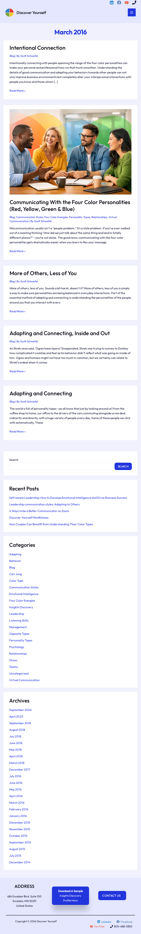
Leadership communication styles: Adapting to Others (44, 505)
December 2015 (19, 823)
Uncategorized (19, 674)
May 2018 (15, 751)
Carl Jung (15, 575)
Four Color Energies (56, 218)
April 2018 (16, 757)
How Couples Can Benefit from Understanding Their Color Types (51, 525)
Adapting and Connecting (41, 394)
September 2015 (20, 843)
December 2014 (19, 863)
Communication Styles (29, 218)
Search (13, 461)
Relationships (99, 218)
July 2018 (15, 737)
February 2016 (18, 810)
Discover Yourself (35, 13)
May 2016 (15, 790)
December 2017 (19, 770)
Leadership (16, 615)
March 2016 (16, 804)
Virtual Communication (24, 681)
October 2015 (18, 837)
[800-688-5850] (134, 3)
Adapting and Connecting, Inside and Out (60, 334)
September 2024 (20, 711)
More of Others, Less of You (43, 274)
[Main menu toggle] (131, 13)
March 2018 (16, 764)
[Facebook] (119, 3)
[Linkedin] (112, 3)
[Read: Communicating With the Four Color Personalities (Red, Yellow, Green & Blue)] (70, 152)
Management (18, 628)
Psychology (16, 648)
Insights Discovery (21, 608)
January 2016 (18, 817)
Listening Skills (18, 621)
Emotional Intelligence (24, 595)
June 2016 (15, 784)
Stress (13, 661)
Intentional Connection (38, 48)
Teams (13, 668)
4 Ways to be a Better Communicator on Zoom (39, 512)
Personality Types (79, 218)
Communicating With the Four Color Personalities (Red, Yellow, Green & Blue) (70, 206)
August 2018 (17, 731)
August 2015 (17, 850)
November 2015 (19, 830)
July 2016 (15, 777)
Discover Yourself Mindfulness (28, 518)
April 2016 (16, 797)
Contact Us (113, 895)
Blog (12, 57)
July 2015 (15, 857)
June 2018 (15, 744)
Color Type (16, 581)
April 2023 (16, 717)
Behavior (15, 562)
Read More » (18, 91)
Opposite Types (19, 634)
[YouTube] (127, 3)
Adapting (15, 555)
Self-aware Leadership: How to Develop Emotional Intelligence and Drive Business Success (68, 499)
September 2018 (20, 724)
